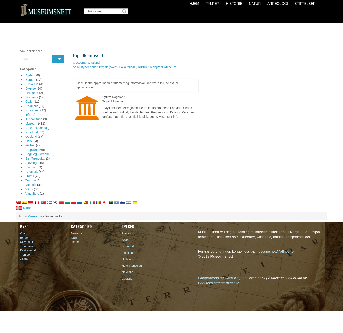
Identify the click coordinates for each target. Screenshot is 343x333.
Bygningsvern (108, 67)
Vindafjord (32, 193)
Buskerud (31, 84)
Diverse (30, 88)
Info (27, 114)
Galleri (29, 101)
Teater (75, 241)
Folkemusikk (127, 67)
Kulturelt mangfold (150, 67)
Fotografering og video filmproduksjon (227, 278)
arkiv (76, 67)
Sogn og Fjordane (37, 154)
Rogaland (31, 150)
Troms (29, 176)
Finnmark (31, 93)
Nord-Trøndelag (36, 128)
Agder (29, 75)
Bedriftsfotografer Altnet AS (219, 283)
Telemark (31, 171)
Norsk (23, 208)
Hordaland (32, 110)
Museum (31, 123)
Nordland (31, 132)
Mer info (172, 116)
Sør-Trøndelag (35, 158)
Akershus (128, 233)
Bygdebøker (89, 67)
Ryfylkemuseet (88, 55)
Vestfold (30, 185)
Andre (24, 259)
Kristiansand (33, 119)
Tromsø (30, 180)
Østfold (30, 145)
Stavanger (32, 163)
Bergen (30, 79)
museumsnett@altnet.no (275, 251)
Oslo (28, 141)
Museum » (35, 216)
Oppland (31, 136)
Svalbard (31, 167)
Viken (29, 189)
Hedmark (31, 106)
